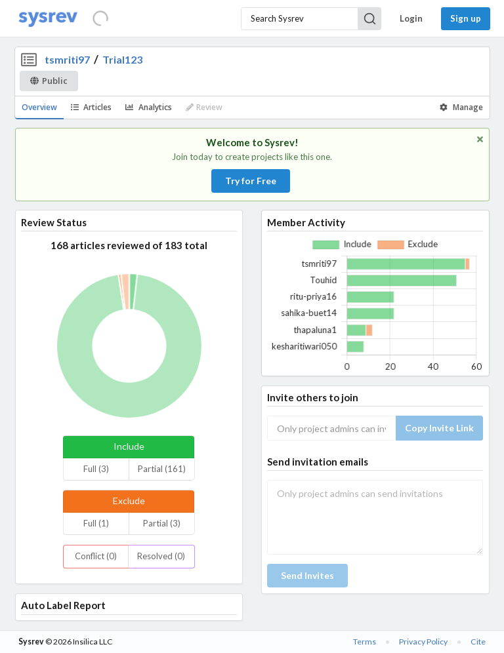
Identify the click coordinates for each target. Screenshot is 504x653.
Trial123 (122, 59)
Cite (478, 641)
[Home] (48, 18)
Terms (364, 641)
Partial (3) (161, 523)
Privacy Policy (423, 641)
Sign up (465, 18)
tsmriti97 (67, 59)
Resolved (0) (161, 556)
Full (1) (96, 523)
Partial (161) (162, 469)
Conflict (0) (96, 556)
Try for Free (250, 180)
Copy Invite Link (439, 427)
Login (411, 18)
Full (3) (96, 469)
